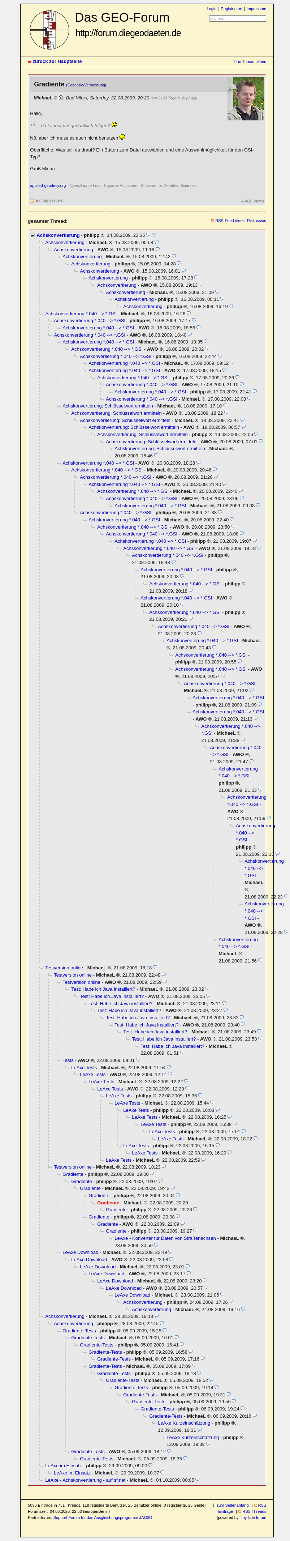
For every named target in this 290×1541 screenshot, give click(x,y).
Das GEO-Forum (128, 24)
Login (211, 9)
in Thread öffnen (252, 61)
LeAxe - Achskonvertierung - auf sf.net (85, 1480)
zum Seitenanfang (233, 1505)
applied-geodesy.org (48, 185)
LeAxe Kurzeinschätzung (184, 1423)
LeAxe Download (80, 1252)
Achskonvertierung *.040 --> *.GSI (81, 313)
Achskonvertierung (57, 235)
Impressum (257, 9)
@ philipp (189, 98)
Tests (68, 1060)
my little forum (254, 1517)
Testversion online (64, 967)
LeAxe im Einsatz (63, 1465)
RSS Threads (254, 1511)
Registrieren (231, 9)
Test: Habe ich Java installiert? (103, 989)
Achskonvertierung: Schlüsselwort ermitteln (107, 406)
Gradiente (72, 1174)
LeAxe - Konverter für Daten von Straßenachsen (165, 1238)
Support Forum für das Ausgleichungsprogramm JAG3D (102, 1517)
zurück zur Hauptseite (57, 61)
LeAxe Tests (84, 1067)
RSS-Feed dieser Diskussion (240, 220)
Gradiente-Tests (79, 1330)
